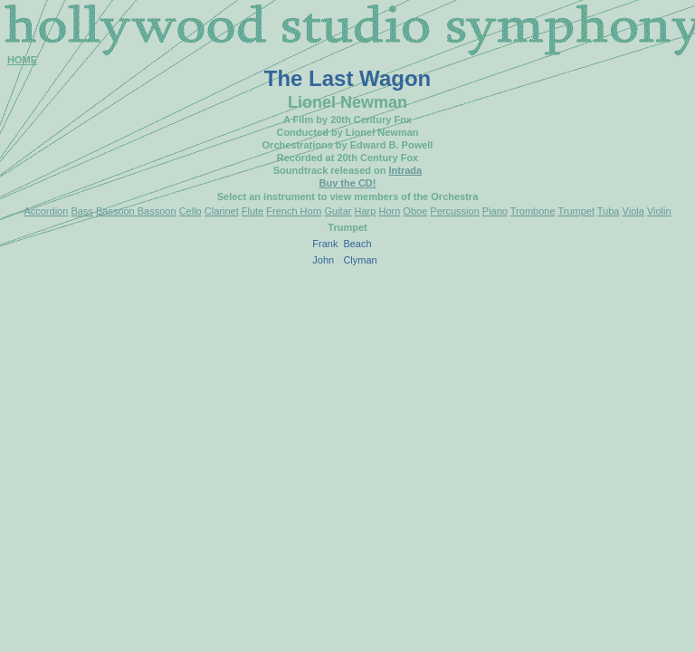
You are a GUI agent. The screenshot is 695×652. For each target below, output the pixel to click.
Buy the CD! (347, 182)
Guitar (338, 211)
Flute (252, 211)
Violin (659, 211)
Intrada (406, 170)
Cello (190, 211)
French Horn (293, 211)
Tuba (608, 211)
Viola (633, 211)
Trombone (533, 211)
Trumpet (576, 211)
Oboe (415, 211)
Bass (81, 211)
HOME (22, 59)
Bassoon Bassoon (136, 211)
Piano (495, 211)
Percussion (454, 211)
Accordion (46, 211)
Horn (389, 211)
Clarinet (222, 211)
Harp (365, 211)
